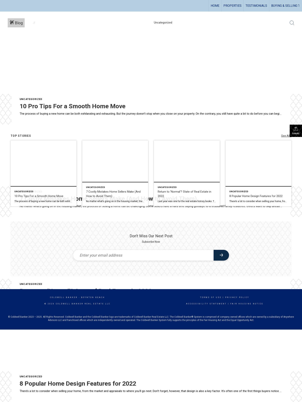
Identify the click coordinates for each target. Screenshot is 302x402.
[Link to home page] (5, 6)
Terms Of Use (210, 297)
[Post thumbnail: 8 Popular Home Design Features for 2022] (258, 173)
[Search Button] (292, 23)
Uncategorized (31, 99)
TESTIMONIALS (256, 6)
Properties (232, 6)
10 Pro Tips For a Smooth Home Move (72, 106)
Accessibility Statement (206, 304)
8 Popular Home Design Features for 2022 (78, 383)
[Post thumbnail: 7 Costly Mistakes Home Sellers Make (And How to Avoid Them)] (115, 173)
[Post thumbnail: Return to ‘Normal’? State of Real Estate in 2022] (187, 173)
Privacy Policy (237, 297)
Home (215, 6)
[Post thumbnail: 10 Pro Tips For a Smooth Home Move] (43, 173)
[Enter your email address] (143, 255)
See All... (286, 135)
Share (296, 131)
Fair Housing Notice (246, 304)
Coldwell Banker (64, 297)
